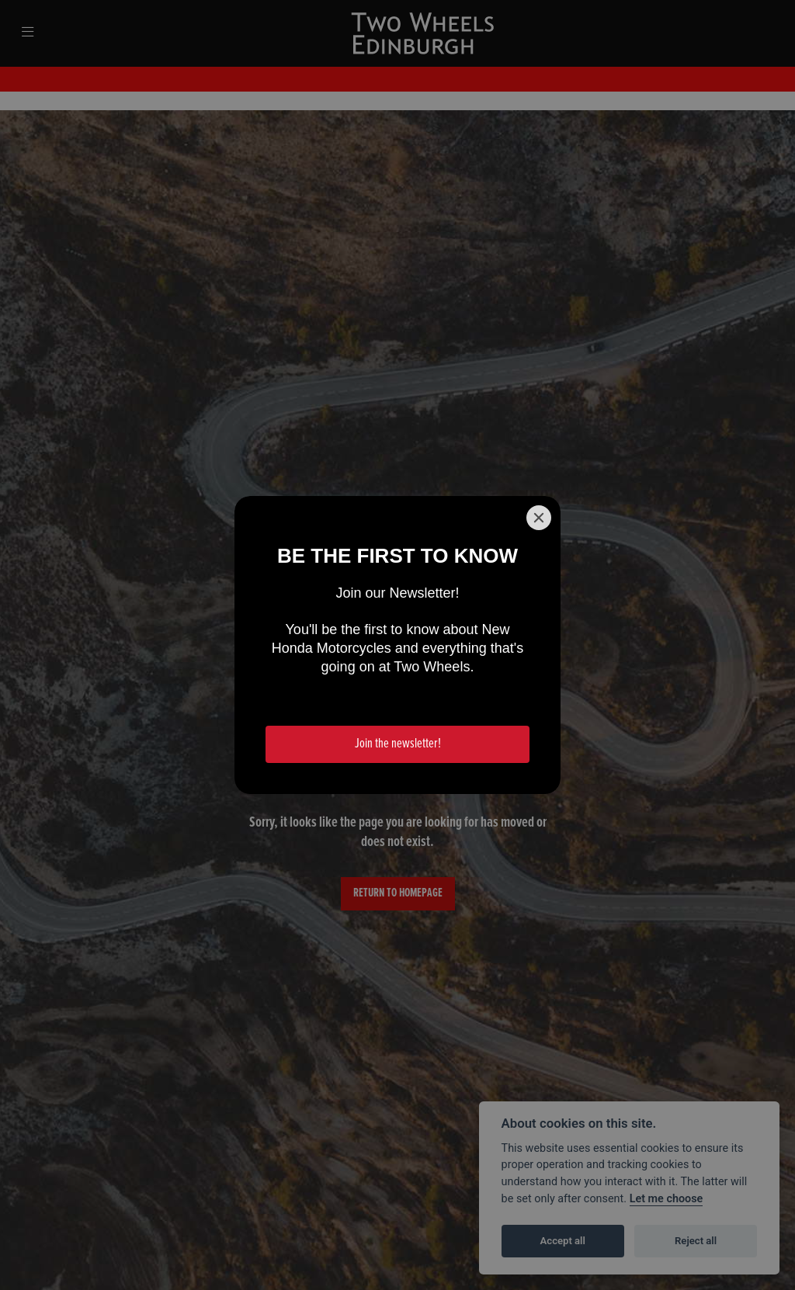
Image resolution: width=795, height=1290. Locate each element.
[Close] (538, 517)
